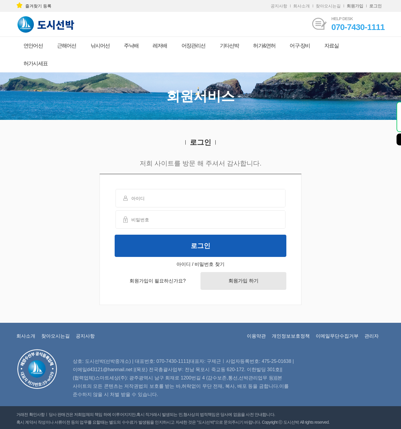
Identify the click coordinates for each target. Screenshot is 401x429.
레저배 (160, 46)
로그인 (200, 246)
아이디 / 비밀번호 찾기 (200, 264)
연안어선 (33, 46)
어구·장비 (300, 46)
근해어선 (66, 46)
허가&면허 (264, 46)
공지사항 (279, 6)
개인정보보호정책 (291, 336)
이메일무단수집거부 (337, 336)
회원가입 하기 (243, 280)
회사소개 (301, 6)
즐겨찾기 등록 (33, 6)
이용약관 (256, 336)
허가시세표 (35, 63)
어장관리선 (193, 46)
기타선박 (229, 46)
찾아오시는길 (328, 6)
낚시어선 (100, 46)
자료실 (331, 46)
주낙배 (131, 46)
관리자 (371, 336)
